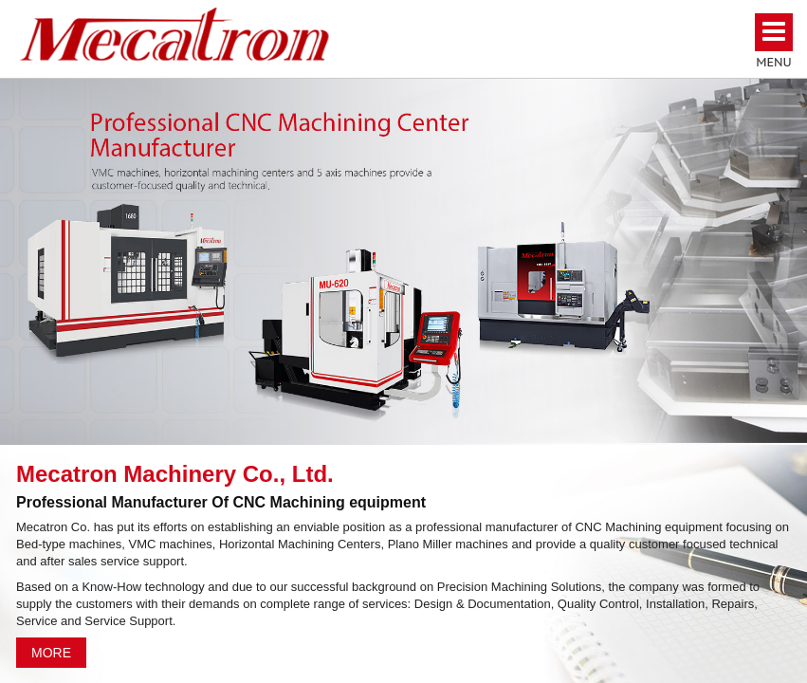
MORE (51, 652)
